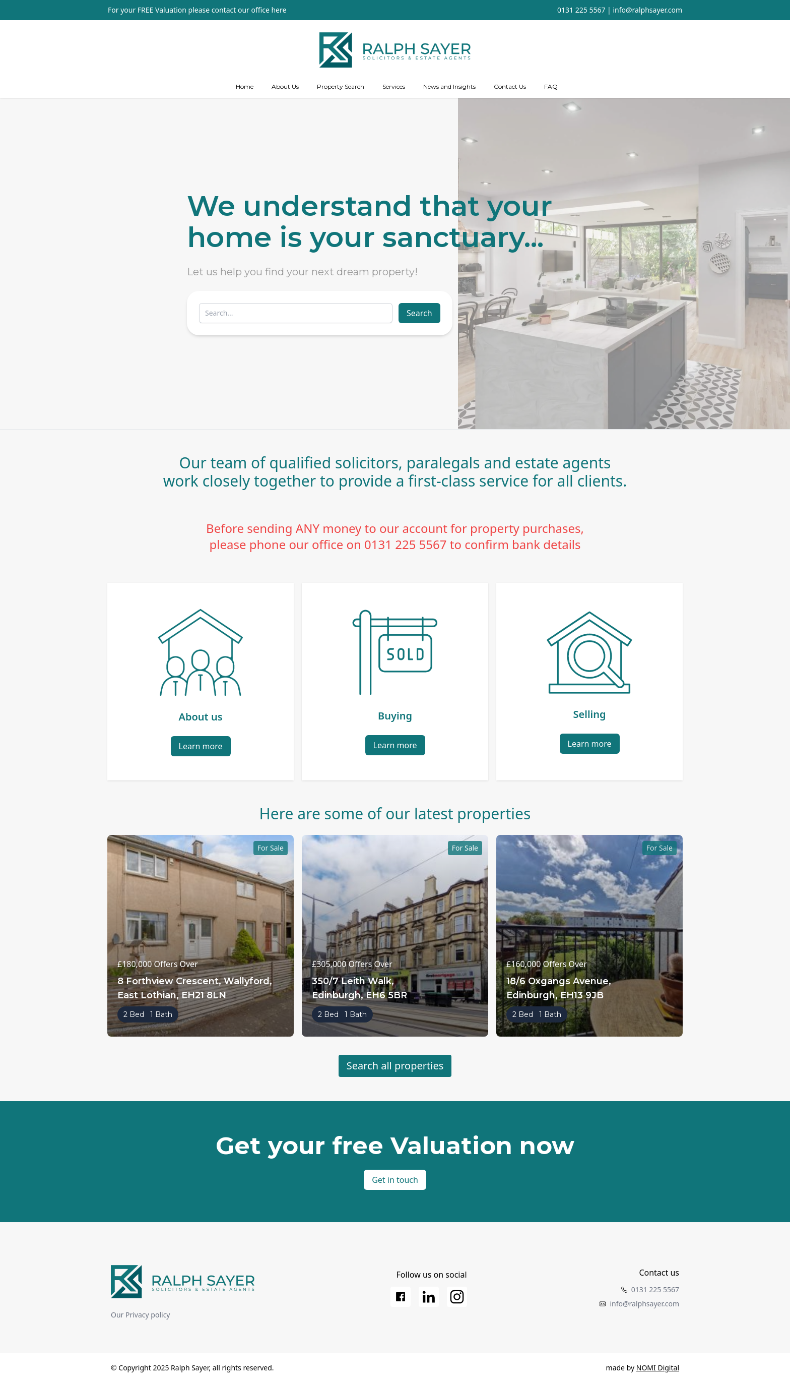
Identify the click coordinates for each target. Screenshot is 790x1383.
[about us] (285, 87)
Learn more (201, 746)
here (278, 10)
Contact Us (510, 86)
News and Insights (449, 86)
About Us (285, 86)
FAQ (551, 86)
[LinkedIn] (429, 1297)
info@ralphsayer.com (647, 10)
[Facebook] (400, 1297)
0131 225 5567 (581, 10)
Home (244, 86)
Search (419, 313)
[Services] (393, 87)
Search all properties (395, 1065)
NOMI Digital (657, 1367)
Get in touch (395, 1179)
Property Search (340, 86)
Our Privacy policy (140, 1314)
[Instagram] (457, 1297)
